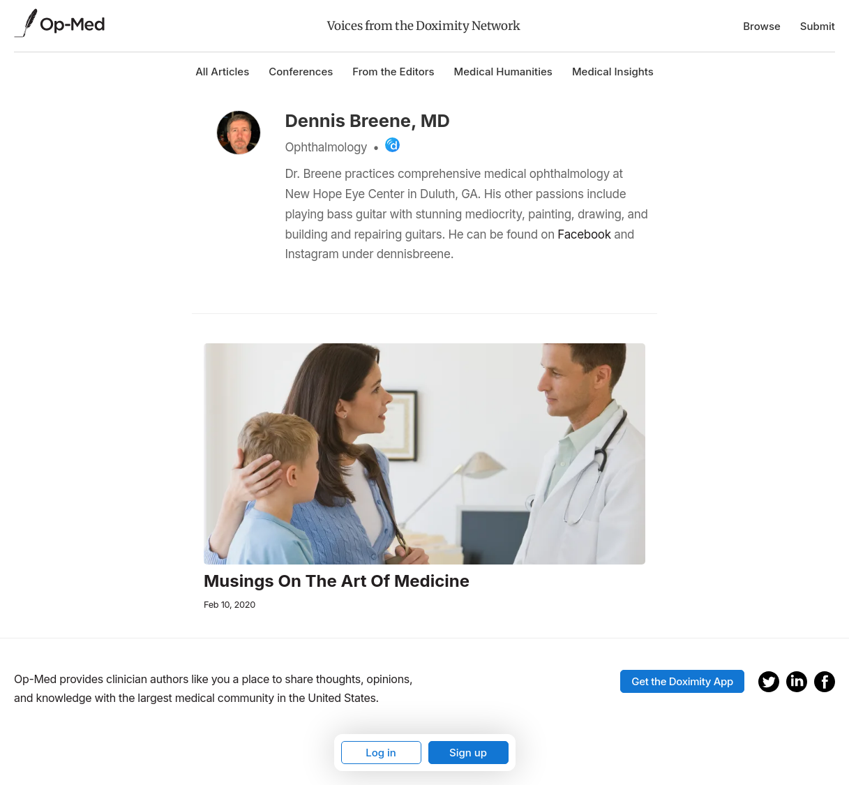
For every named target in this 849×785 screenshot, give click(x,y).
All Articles (222, 71)
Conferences (301, 71)
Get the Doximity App (682, 681)
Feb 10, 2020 (229, 604)
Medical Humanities (503, 71)
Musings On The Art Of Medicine (336, 581)
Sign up (468, 752)
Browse (762, 26)
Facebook (583, 234)
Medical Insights (613, 71)
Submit (817, 26)
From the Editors (393, 71)
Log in (381, 752)
